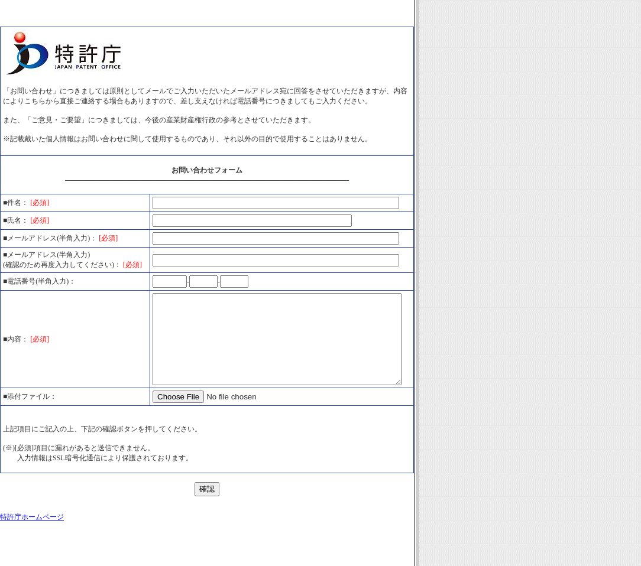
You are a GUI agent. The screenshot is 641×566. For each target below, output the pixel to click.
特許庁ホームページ (32, 545)
